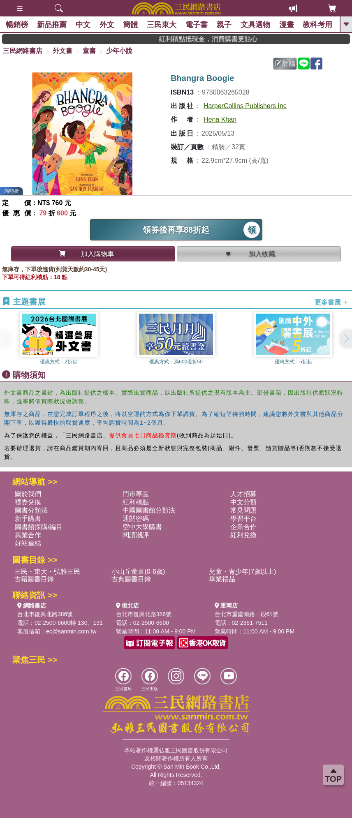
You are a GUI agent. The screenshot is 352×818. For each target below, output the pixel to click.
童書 (89, 50)
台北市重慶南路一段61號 (247, 614)
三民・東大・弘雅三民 (47, 571)
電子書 (197, 25)
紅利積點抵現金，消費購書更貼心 (218, 38)
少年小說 (119, 50)
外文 (107, 25)
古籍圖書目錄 (34, 578)
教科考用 (318, 25)
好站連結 (28, 543)
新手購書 (28, 518)
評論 (285, 63)
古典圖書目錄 (131, 578)
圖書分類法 (31, 510)
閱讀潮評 (136, 534)
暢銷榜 (17, 25)
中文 (83, 25)
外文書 (62, 50)
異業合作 (28, 534)
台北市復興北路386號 (45, 614)
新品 (52, 25)
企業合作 (243, 526)
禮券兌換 (28, 502)
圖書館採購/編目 (39, 526)
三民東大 (162, 25)
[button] (346, 339)
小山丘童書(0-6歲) (138, 571)
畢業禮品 (222, 578)
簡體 (130, 25)
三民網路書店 (22, 50)
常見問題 (243, 510)
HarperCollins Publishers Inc (245, 105)
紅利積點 (136, 502)
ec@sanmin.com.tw (71, 631)
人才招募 (243, 493)
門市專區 (136, 493)
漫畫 (286, 25)
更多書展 (332, 301)
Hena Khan (220, 119)
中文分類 (243, 502)
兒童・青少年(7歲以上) (242, 571)
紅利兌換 (243, 534)
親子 (224, 25)
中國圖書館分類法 (149, 510)
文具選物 (256, 25)
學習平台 (243, 518)
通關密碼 (136, 518)
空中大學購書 (142, 526)
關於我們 (28, 493)
